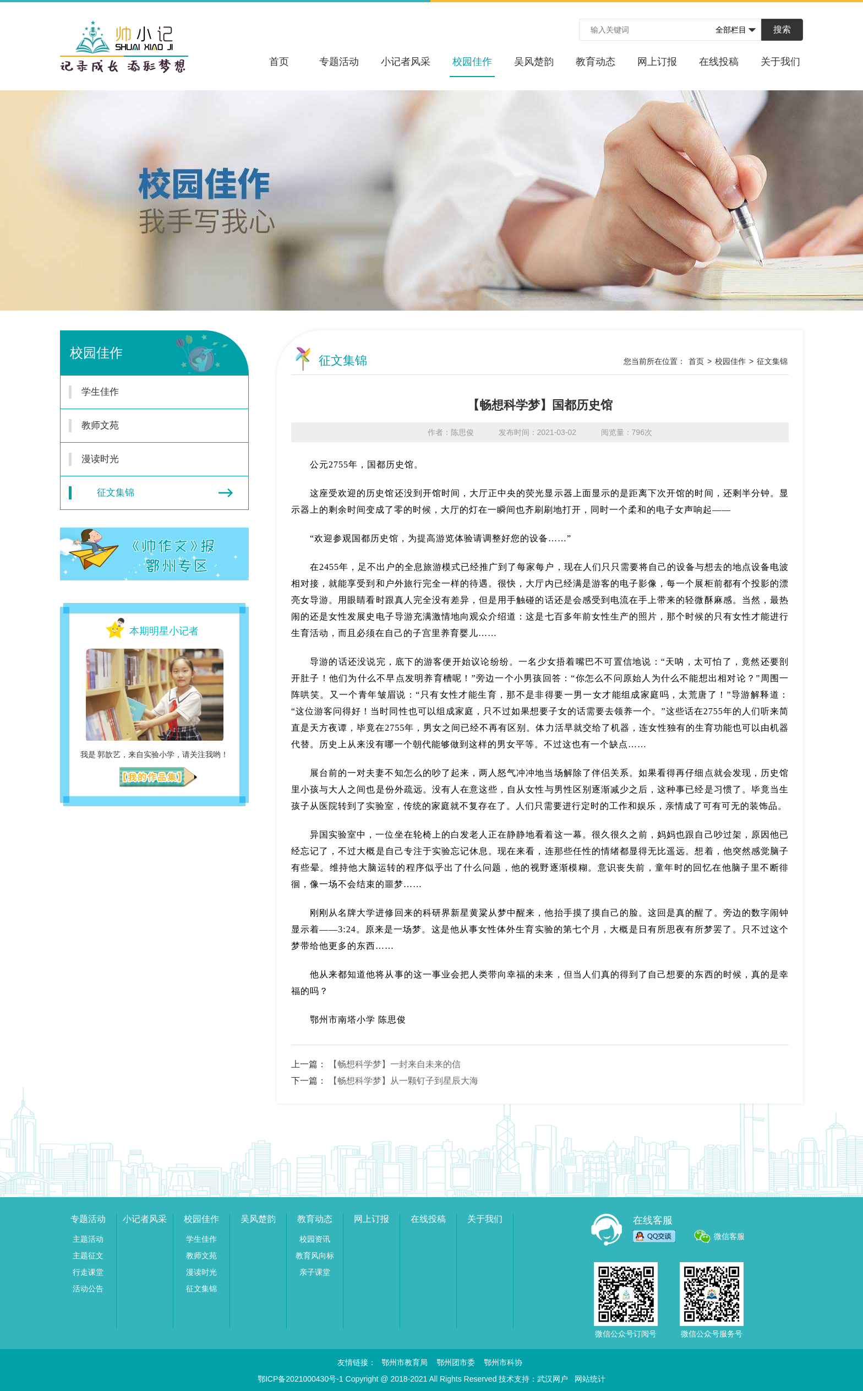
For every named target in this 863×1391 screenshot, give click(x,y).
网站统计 (590, 1378)
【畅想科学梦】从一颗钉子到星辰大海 (403, 1080)
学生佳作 (148, 392)
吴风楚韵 (534, 61)
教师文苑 (148, 425)
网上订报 (657, 61)
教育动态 (595, 61)
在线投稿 (719, 61)
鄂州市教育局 (404, 1362)
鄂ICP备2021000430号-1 (300, 1378)
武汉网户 (552, 1378)
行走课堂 (88, 1272)
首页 (279, 61)
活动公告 (88, 1288)
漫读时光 (148, 459)
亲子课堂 (314, 1272)
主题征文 (88, 1255)
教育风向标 (315, 1255)
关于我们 (780, 61)
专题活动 (339, 61)
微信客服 (729, 1236)
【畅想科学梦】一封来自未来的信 (395, 1064)
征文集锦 (151, 492)
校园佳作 (472, 66)
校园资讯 (314, 1239)
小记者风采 (405, 61)
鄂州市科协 (503, 1362)
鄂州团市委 (455, 1362)
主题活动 (88, 1239)
